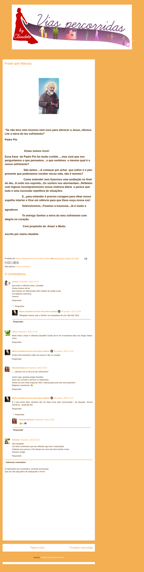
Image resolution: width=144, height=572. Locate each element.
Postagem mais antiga (81, 547)
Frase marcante (23, 266)
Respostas (19, 306)
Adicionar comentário (16, 462)
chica (14, 332)
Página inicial (37, 547)
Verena (15, 282)
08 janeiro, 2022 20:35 (44, 419)
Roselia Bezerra (19, 368)
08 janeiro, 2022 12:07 (63, 398)
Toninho (16, 440)
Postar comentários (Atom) (52, 557)
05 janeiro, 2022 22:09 (71, 311)
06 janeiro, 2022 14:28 (63, 351)
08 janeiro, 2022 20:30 (30, 440)
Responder (17, 300)
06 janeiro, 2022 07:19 (27, 332)
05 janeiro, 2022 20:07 (29, 282)
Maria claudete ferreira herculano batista (38, 311)
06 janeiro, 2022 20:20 (37, 368)
